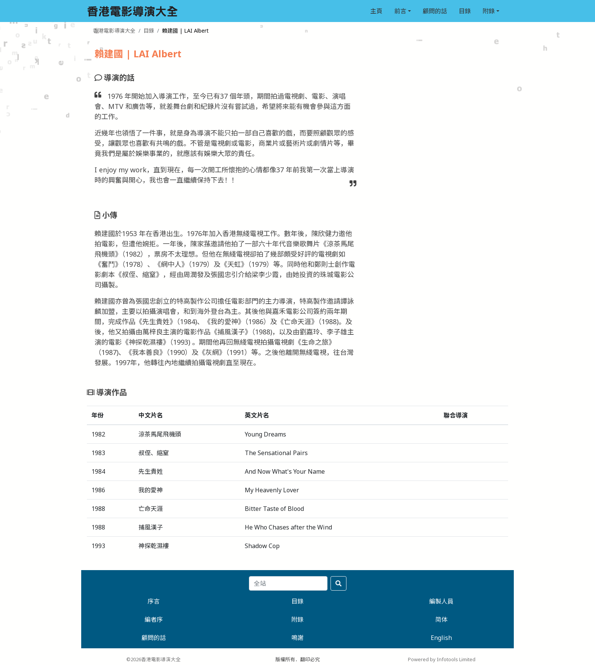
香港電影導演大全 (114, 30)
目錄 (465, 11)
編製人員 (441, 601)
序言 (154, 601)
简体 (441, 619)
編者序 (154, 619)
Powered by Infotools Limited (441, 659)
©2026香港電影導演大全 (153, 659)
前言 (400, 11)
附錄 (489, 11)
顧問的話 (435, 11)
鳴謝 (297, 637)
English (441, 637)
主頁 (376, 11)
